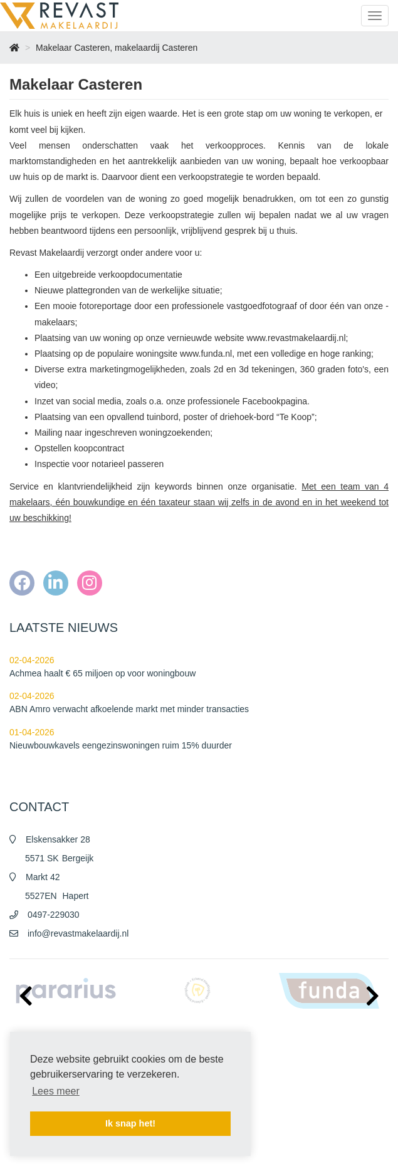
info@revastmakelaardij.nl (78, 933)
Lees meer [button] (56, 1091)
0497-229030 (54, 915)
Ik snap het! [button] (130, 1123)
